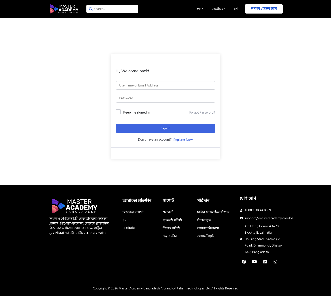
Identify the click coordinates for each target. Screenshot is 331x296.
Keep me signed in (136, 112)
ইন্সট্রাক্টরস (218, 8)
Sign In (165, 128)
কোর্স (200, 8)
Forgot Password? (202, 112)
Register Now (183, 139)
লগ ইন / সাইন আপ (264, 8)
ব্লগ (236, 8)
